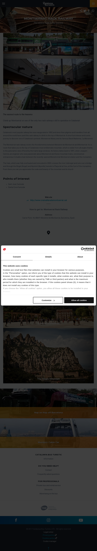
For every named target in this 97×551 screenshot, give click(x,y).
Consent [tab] (17, 257)
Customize (48, 300)
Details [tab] (48, 257)
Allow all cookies (79, 300)
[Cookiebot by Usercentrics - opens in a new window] (83, 249)
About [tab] (80, 257)
